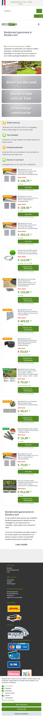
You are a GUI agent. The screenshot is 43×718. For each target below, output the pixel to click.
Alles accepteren (21, 705)
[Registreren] (7, 16)
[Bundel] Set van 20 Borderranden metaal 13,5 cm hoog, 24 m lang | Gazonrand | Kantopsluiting (27, 226)
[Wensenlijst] (32, 16)
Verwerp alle (21, 709)
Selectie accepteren (21, 714)
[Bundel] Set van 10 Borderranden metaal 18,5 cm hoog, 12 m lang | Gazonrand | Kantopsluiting (27, 172)
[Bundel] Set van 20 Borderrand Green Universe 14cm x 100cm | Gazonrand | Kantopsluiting (28, 312)
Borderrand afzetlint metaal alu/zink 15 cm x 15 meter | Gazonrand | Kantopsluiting (27, 252)
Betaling (9, 568)
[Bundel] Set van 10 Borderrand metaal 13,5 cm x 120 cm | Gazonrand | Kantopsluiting (28, 199)
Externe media (10, 693)
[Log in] (3, 16)
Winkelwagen (11, 583)
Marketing (8, 691)
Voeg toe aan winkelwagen (30, 267)
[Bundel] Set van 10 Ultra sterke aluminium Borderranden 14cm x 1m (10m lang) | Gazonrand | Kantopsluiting (27, 282)
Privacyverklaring (12, 593)
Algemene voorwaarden (14, 597)
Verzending (30, 190)
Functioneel (9, 686)
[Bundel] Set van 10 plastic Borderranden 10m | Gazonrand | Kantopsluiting (27, 403)
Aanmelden (10, 580)
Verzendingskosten (13, 570)
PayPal (7, 695)
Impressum (10, 595)
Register (9, 582)
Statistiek (8, 688)
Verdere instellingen (8, 700)
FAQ (8, 572)
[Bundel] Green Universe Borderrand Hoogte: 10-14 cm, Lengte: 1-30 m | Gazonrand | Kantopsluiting (28, 373)
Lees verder (21, 544)
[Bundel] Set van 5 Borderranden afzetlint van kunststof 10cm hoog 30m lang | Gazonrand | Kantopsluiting (27, 342)
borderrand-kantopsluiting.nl (16, 46)
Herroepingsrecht (12, 591)
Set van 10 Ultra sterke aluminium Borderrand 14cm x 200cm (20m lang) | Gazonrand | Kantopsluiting (28, 483)
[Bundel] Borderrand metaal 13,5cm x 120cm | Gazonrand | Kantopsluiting (28, 430)
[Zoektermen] (19, 11)
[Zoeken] (39, 11)
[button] (5, 67)
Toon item (28, 187)
